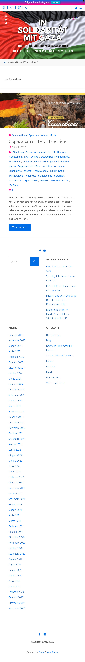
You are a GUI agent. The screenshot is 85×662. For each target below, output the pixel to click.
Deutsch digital (15, 7)
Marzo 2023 (15, 406)
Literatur (50, 366)
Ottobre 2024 (16, 373)
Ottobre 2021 (16, 493)
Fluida (41, 652)
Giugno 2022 (15, 455)
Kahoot (44, 135)
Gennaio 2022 (16, 482)
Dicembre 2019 (17, 602)
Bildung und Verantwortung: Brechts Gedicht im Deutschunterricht (61, 300)
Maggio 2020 (15, 575)
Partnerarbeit (16, 175)
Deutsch (35, 156)
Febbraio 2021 (16, 526)
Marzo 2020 (15, 586)
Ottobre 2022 (16, 433)
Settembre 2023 (17, 395)
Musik (53, 135)
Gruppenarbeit (25, 166)
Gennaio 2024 (16, 384)
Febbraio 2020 (16, 591)
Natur (61, 171)
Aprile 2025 (14, 351)
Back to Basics (53, 335)
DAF (26, 156)
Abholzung (18, 152)
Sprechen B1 (16, 180)
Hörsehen (39, 166)
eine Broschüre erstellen (36, 161)
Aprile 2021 (14, 515)
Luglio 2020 (15, 564)
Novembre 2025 (17, 340)
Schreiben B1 (45, 175)
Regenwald (30, 175)
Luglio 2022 (15, 449)
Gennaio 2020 (16, 597)
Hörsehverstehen (55, 166)
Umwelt (44, 180)
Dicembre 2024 (17, 367)
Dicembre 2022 (17, 422)
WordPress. (52, 652)
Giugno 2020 (15, 570)
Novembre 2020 (17, 542)
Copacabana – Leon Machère (37, 141)
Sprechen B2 (31, 180)
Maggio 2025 (15, 345)
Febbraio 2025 (16, 356)
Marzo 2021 (15, 520)
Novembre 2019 (17, 608)
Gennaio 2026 (16, 335)
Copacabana (15, 156)
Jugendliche (15, 171)
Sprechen (59, 175)
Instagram (55, 2)
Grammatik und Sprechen (25, 135)
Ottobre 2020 (16, 548)
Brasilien (61, 152)
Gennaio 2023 (16, 416)
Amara (29, 152)
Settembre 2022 (17, 438)
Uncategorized (53, 377)
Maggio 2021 (15, 509)
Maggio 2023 (15, 400)
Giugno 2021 (15, 504)
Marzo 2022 (15, 471)
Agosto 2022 (15, 444)
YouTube (13, 185)
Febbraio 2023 (16, 411)
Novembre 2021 (17, 488)
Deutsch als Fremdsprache (55, 156)
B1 (49, 152)
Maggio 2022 (15, 460)
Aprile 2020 (14, 580)
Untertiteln (55, 180)
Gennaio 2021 (16, 531)
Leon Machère (41, 171)
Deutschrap (15, 161)
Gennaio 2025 (16, 362)
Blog (48, 340)
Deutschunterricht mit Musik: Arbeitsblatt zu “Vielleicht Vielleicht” (57, 314)
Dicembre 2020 (17, 537)
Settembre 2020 (17, 553)
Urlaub (65, 180)
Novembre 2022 (17, 427)
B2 (54, 152)
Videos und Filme (55, 383)
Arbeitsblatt (40, 152)
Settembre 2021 (17, 498)
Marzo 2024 (15, 378)
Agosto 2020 (15, 559)
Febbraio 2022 (16, 477)
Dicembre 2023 (17, 389)
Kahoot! (27, 171)
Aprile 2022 (14, 466)
